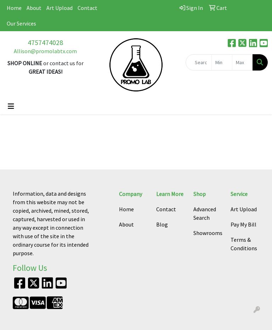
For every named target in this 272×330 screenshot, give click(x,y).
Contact (87, 7)
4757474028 (45, 42)
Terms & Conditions (244, 244)
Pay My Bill (243, 224)
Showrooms (207, 232)
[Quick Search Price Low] (221, 62)
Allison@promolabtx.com (45, 51)
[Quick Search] (199, 62)
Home (14, 7)
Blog (162, 224)
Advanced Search (204, 213)
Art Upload (59, 7)
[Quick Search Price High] (242, 62)
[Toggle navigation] (11, 106)
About (34, 7)
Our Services (21, 23)
